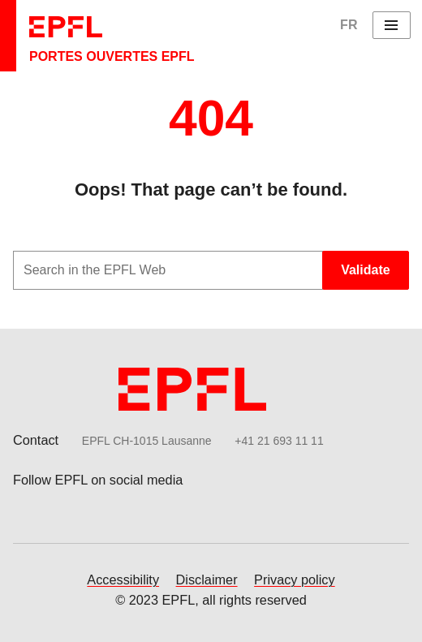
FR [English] (348, 25)
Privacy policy (294, 579)
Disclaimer (207, 579)
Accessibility (123, 579)
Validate (365, 270)
